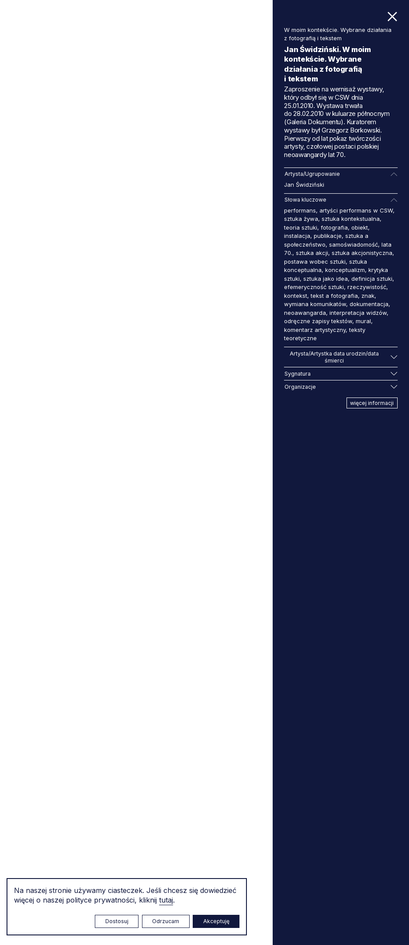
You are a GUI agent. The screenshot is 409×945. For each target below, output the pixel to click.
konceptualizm (345, 269)
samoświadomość (353, 244)
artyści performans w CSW (356, 210)
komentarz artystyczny (315, 329)
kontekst (295, 295)
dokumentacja (369, 303)
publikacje (328, 235)
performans (300, 210)
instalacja (297, 235)
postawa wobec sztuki (315, 261)
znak (367, 295)
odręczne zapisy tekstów (318, 320)
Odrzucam (165, 921)
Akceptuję (216, 921)
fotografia (334, 227)
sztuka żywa (301, 218)
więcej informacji (372, 403)
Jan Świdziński (304, 184)
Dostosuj (116, 921)
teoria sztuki (300, 227)
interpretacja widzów (358, 312)
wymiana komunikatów (315, 303)
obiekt (359, 227)
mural (363, 320)
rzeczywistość (366, 286)
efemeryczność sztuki (314, 286)
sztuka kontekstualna (351, 218)
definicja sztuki (371, 278)
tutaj (166, 900)
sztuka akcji (312, 252)
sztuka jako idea (325, 278)
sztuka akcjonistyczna (362, 252)
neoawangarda (305, 312)
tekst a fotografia (334, 295)
